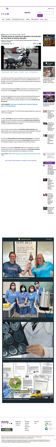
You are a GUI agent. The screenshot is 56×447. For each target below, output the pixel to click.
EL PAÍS (41, 19)
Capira (26, 72)
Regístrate (18, 421)
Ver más (49, 239)
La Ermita (21, 72)
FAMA (3, 19)
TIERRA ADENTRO (35, 19)
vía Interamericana (33, 72)
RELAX (46, 19)
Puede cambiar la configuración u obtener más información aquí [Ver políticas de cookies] (17, 442)
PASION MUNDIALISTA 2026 (18, 19)
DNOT (11, 72)
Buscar (40, 15)
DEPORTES (8, 19)
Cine (35, 423)
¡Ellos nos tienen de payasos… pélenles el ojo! (51, 156)
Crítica (26, 425)
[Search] (45, 12)
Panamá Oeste (5, 72)
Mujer (26, 428)
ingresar (51, 8)
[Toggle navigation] (7, 9)
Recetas (27, 430)
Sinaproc (16, 72)
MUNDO (28, 19)
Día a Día (27, 426)
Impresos (36, 421)
